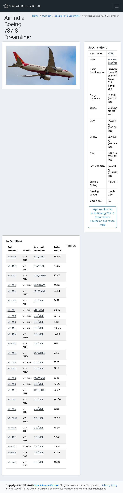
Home (35, 16)
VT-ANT (12, 390)
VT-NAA (12, 452)
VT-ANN (12, 343)
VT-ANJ (12, 315)
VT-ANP (12, 362)
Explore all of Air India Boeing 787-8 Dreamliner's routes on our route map (102, 217)
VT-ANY (12, 437)
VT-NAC (12, 462)
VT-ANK (12, 322)
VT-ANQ (12, 368)
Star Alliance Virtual (46, 485)
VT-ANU (12, 399)
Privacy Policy (109, 485)
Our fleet (46, 16)
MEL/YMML (39, 291)
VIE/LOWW (39, 285)
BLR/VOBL (39, 309)
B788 (111, 53)
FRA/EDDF (39, 266)
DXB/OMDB (40, 275)
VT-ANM (12, 334)
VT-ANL (12, 328)
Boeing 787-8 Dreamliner (68, 16)
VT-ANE (12, 285)
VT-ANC (12, 266)
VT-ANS (12, 384)
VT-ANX (12, 427)
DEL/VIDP (39, 300)
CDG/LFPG (39, 353)
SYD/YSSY (39, 256)
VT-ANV (12, 408)
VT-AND (12, 275)
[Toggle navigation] (116, 6)
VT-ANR (12, 377)
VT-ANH (12, 300)
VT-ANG (12, 291)
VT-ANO (12, 353)
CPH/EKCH (39, 390)
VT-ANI (11, 309)
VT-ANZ (12, 446)
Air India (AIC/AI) (112, 61)
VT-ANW (12, 418)
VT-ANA (12, 256)
